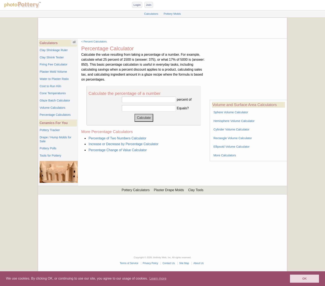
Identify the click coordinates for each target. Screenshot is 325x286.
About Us (198, 263)
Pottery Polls (48, 148)
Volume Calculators (52, 107)
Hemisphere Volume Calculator (234, 121)
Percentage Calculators (55, 114)
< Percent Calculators (94, 41)
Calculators (151, 13)
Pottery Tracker (50, 130)
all (74, 42)
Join (148, 4)
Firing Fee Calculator (53, 64)
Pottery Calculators (136, 190)
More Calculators (224, 155)
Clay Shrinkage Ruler (54, 50)
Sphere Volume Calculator (230, 112)
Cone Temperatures (53, 93)
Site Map (184, 263)
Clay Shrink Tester (52, 57)
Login (137, 4)
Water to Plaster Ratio (54, 79)
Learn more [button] (157, 278)
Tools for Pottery (50, 155)
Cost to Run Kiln (50, 86)
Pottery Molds (172, 13)
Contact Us (168, 263)
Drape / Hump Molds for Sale (55, 139)
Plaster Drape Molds (169, 190)
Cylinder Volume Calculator (231, 129)
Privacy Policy (150, 263)
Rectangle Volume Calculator (232, 138)
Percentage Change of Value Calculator (118, 150)
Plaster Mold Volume (53, 71)
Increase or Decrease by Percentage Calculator (123, 144)
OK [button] (304, 278)
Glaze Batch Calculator (55, 100)
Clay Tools (196, 190)
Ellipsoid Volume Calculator (231, 146)
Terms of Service (129, 263)
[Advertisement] (162, 27)
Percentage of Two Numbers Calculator (117, 138)
